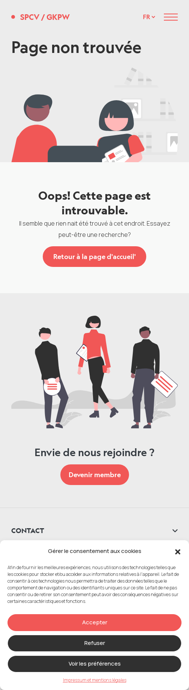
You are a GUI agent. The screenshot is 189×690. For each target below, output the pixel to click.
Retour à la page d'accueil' (94, 256)
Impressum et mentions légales (94, 680)
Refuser (94, 643)
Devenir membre (95, 474)
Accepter (94, 622)
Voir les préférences (95, 663)
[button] (178, 551)
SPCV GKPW (45, 17)
